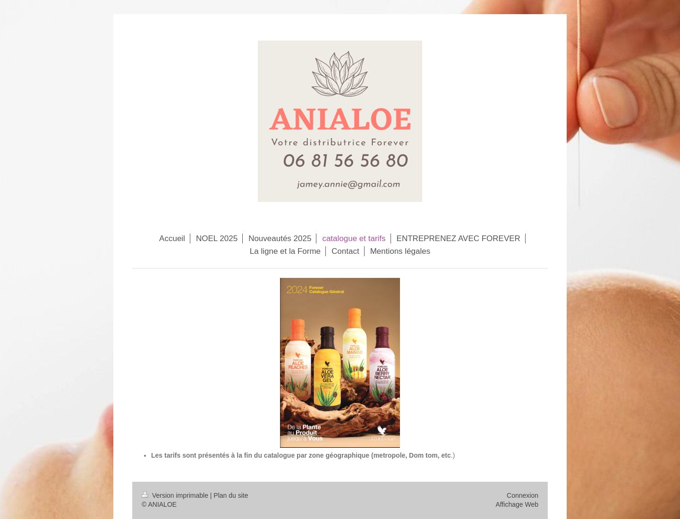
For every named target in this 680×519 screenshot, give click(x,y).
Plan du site (230, 495)
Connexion (522, 495)
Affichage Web (516, 504)
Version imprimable (176, 495)
